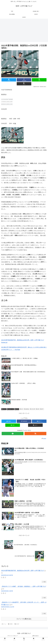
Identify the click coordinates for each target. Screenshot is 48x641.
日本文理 (32, 409)
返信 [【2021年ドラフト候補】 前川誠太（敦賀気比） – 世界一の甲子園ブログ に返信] (44, 597)
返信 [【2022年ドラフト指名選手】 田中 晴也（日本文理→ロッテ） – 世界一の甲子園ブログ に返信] (44, 613)
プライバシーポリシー (12, 636)
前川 (21, 409)
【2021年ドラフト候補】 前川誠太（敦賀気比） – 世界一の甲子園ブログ (23, 586)
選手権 (17, 409)
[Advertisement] (24, 30)
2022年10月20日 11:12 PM (7, 607)
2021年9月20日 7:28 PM (7, 591)
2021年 (4, 409)
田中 (42, 409)
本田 (37, 409)
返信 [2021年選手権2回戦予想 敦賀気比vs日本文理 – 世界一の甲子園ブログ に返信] (44, 582)
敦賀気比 (26, 409)
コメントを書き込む (24, 619)
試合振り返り (10, 409)
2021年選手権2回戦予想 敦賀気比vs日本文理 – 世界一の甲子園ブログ (22, 571)
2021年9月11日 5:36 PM (7, 575)
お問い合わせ (35, 636)
